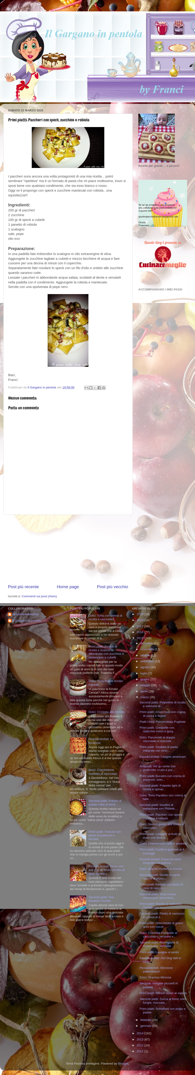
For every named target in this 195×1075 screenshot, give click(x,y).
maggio (145, 685)
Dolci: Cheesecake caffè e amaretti (163, 843)
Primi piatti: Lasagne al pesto (159, 952)
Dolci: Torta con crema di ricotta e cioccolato (105, 617)
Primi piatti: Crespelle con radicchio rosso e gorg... (157, 729)
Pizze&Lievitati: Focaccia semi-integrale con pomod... (160, 861)
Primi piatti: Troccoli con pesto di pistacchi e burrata (105, 835)
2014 (140, 1033)
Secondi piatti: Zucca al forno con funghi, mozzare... (162, 1000)
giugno (145, 679)
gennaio (146, 1026)
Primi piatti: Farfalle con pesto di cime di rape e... (161, 886)
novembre (147, 649)
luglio (144, 673)
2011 (140, 1051)
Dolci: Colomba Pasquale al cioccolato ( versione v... (158, 934)
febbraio (146, 1020)
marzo (145, 697)
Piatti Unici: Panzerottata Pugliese (162, 721)
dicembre (147, 643)
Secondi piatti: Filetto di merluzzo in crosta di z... (161, 915)
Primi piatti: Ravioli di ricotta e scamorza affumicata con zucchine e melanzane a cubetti (106, 652)
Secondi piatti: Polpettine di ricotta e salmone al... (162, 704)
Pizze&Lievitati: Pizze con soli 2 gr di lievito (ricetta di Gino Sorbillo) (107, 870)
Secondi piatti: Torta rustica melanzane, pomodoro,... (158, 896)
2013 (140, 1039)
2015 (140, 638)
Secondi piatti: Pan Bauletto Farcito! (101, 898)
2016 (140, 632)
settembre (147, 661)
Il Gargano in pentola (26, 620)
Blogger (123, 1063)
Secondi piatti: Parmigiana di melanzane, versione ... (158, 944)
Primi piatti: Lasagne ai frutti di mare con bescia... (159, 835)
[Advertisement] (68, 549)
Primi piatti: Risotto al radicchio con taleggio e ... (160, 905)
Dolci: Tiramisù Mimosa (155, 977)
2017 (140, 626)
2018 (140, 620)
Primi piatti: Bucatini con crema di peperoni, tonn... (162, 777)
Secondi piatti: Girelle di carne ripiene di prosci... (159, 876)
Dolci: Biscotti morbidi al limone (160, 868)
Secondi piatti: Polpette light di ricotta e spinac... (159, 787)
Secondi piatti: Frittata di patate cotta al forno (105, 802)
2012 (140, 1045)
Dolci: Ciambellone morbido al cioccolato (103, 771)
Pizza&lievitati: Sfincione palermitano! (156, 969)
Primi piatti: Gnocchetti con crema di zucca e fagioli (162, 713)
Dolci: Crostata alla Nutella (107, 712)
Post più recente (23, 586)
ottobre (145, 655)
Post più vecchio (112, 586)
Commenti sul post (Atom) (39, 596)
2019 (140, 614)
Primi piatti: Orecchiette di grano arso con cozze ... (161, 924)
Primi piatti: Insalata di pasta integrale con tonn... (158, 748)
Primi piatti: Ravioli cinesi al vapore (163, 993)
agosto (145, 667)
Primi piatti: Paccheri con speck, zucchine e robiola (161, 816)
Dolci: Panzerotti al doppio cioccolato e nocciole (157, 739)
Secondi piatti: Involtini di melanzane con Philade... (158, 806)
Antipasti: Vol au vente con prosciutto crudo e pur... (157, 768)
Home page (68, 586)
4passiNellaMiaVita (25, 614)
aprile (144, 691)
